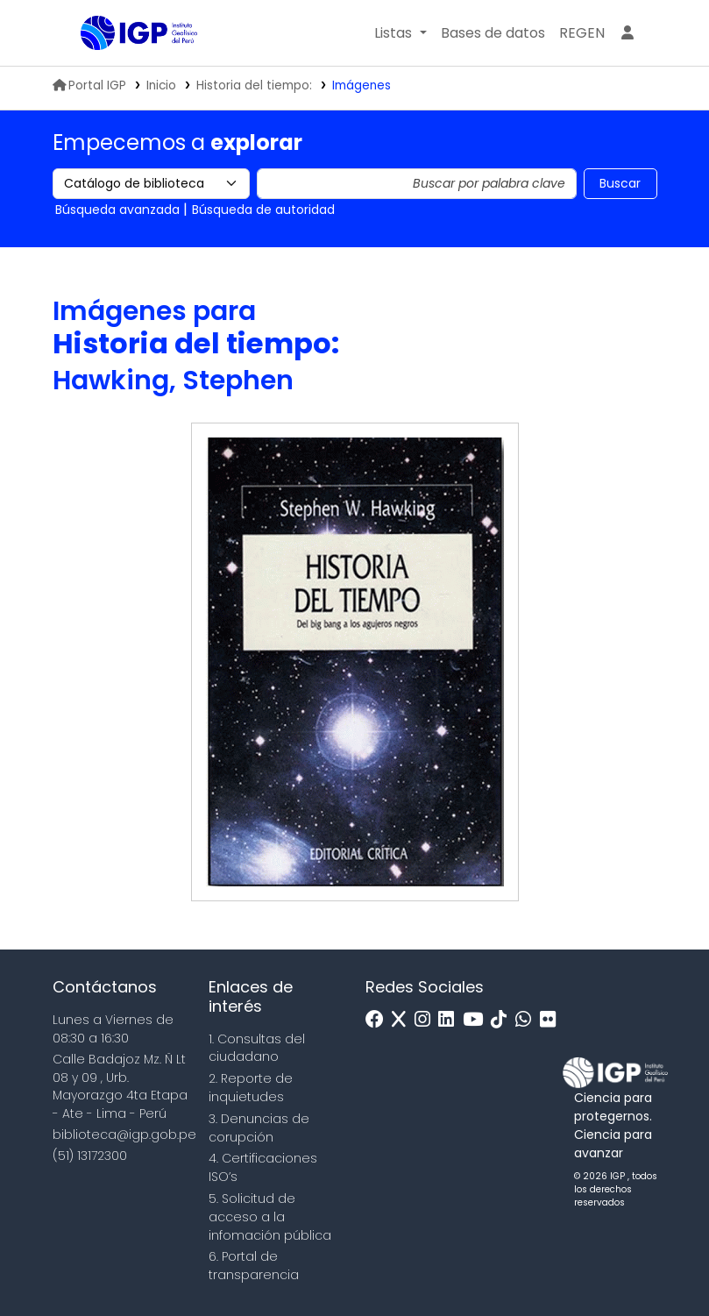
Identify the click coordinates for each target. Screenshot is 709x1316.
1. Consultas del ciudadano (257, 1048)
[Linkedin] (450, 1020)
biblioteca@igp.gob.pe (124, 1134)
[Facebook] (379, 1020)
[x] (403, 1020)
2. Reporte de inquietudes (251, 1088)
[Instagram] (427, 1020)
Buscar (620, 183)
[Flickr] (552, 1020)
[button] (400, 33)
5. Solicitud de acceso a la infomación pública (270, 1217)
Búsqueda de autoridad (263, 209)
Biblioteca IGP (124, 68)
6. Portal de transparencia (254, 1266)
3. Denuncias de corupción (259, 1128)
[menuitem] (582, 33)
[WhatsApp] (527, 1020)
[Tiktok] (503, 1020)
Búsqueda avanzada (117, 209)
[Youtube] (477, 1020)
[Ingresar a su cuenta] (627, 33)
